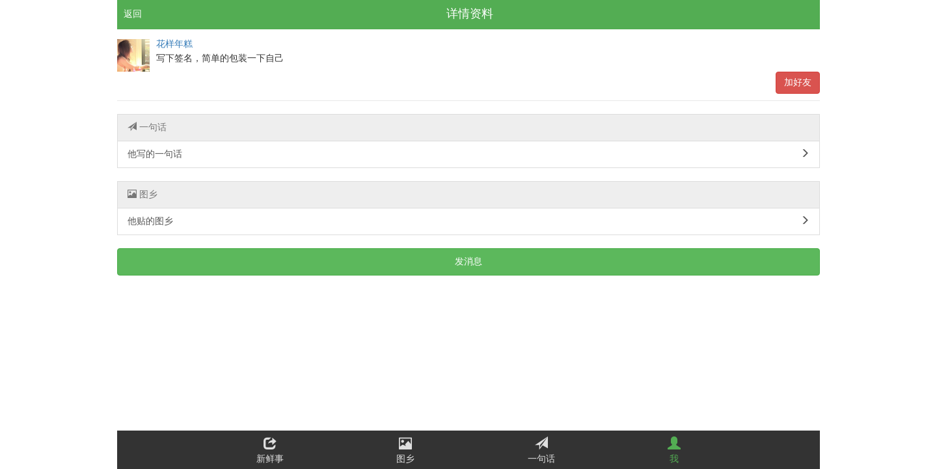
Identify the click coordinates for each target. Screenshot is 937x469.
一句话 (147, 127)
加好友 (797, 82)
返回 (133, 14)
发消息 (468, 261)
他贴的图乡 (468, 221)
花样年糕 (174, 44)
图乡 (142, 194)
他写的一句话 (468, 154)
